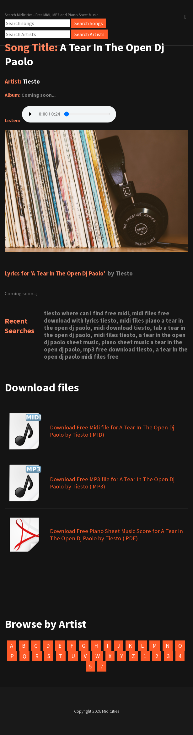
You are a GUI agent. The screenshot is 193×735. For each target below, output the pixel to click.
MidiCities (110, 711)
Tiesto (31, 81)
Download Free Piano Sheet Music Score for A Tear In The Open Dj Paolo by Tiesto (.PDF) (116, 534)
